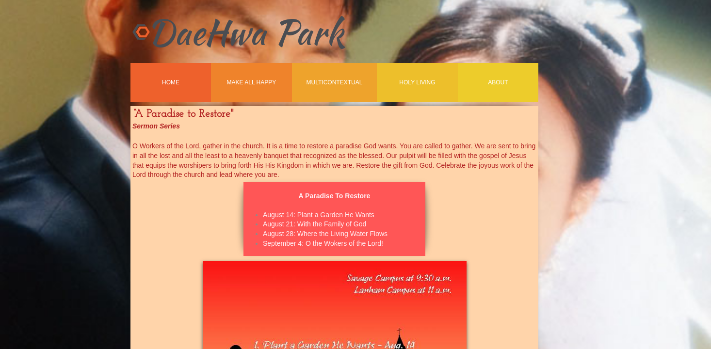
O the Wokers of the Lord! (344, 243)
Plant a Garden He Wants (335, 215)
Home (170, 82)
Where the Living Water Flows (342, 234)
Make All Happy (251, 82)
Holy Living (417, 82)
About (498, 82)
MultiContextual (335, 82)
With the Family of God (331, 224)
